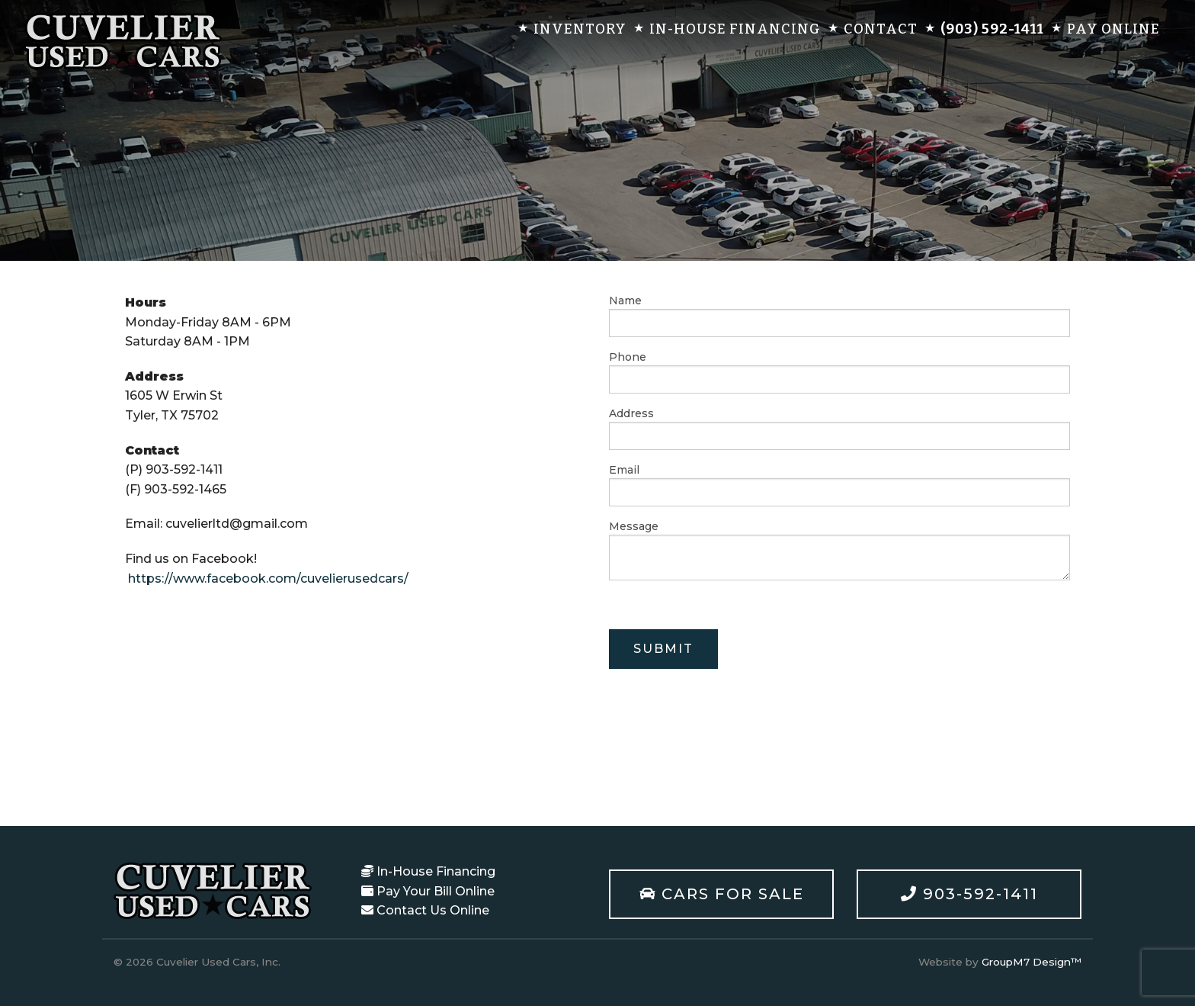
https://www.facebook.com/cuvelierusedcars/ (268, 578)
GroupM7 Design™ (1031, 962)
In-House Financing (735, 29)
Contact (881, 29)
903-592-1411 (969, 894)
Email (839, 484)
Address (839, 428)
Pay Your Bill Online (428, 891)
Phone (839, 372)
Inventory (579, 29)
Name (839, 315)
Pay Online (1113, 29)
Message (839, 549)
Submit (663, 648)
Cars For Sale (721, 894)
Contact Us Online (425, 910)
